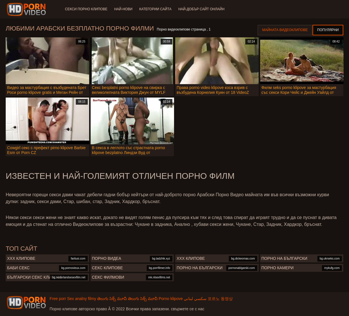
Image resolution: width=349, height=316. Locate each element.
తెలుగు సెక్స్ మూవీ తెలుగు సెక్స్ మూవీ (127, 298)
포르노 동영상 (220, 298)
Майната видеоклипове (285, 30)
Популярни (328, 30)
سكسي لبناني (195, 298)
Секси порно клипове (86, 9)
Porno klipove (171, 298)
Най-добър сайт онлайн (201, 9)
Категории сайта (155, 9)
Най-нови (123, 9)
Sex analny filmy (81, 298)
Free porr (58, 298)
